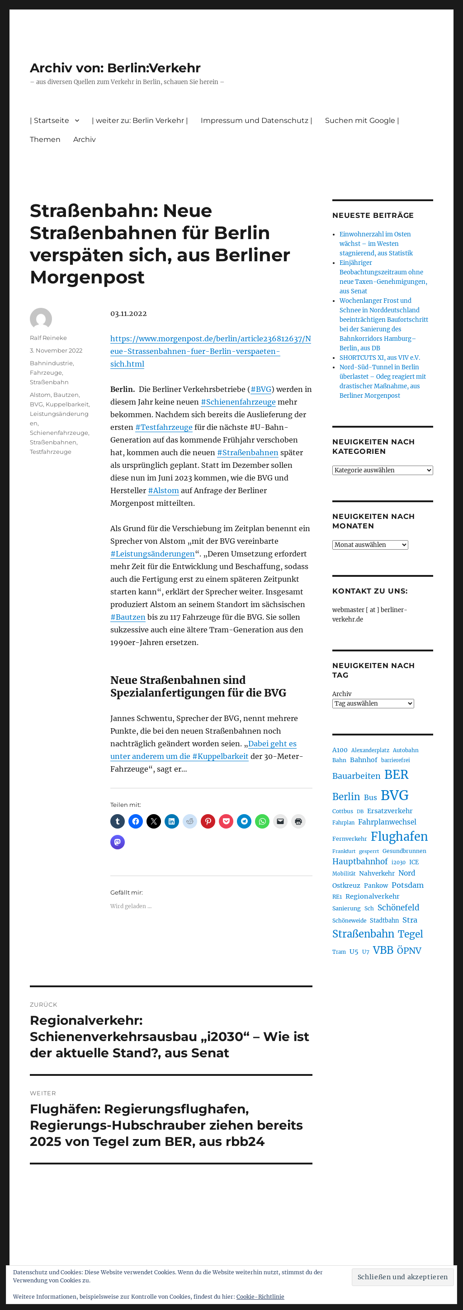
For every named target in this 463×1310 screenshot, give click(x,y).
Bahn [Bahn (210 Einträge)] (339, 760)
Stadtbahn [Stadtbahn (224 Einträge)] (384, 920)
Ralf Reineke (48, 337)
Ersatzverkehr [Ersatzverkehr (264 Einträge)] (390, 811)
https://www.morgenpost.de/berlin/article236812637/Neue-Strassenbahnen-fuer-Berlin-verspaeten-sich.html (210, 351)
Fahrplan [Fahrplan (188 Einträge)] (343, 823)
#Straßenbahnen (248, 452)
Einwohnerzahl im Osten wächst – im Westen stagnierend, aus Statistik (376, 244)
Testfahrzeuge (50, 451)
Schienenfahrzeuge (59, 432)
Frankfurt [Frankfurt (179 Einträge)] (343, 851)
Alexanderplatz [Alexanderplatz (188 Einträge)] (370, 750)
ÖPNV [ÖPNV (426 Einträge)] (409, 950)
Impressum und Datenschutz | (256, 120)
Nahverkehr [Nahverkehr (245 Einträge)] (377, 873)
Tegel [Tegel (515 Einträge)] (410, 934)
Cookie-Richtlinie (260, 1296)
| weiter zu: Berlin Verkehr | (140, 120)
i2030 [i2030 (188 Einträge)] (399, 862)
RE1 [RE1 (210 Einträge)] (337, 896)
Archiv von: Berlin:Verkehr (115, 67)
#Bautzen (128, 617)
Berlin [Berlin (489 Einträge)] (346, 797)
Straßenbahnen (53, 442)
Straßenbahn (49, 382)
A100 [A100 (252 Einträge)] (340, 750)
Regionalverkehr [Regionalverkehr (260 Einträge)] (372, 896)
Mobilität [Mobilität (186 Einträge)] (343, 874)
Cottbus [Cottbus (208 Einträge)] (342, 811)
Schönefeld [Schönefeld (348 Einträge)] (399, 908)
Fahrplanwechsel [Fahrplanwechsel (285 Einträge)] (387, 822)
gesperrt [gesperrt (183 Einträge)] (369, 851)
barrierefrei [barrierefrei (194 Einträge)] (395, 760)
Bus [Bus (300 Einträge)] (370, 797)
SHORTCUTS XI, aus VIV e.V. (380, 358)
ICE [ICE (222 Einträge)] (414, 862)
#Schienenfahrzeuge (238, 401)
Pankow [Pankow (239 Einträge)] (376, 886)
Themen (45, 139)
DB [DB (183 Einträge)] (360, 812)
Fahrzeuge (46, 372)
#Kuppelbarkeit (220, 756)
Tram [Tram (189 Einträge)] (339, 952)
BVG (36, 404)
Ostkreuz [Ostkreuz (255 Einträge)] (346, 885)
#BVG (260, 389)
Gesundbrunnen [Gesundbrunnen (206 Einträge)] (404, 851)
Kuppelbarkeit (67, 404)
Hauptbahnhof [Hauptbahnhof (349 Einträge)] (360, 862)
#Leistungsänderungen (152, 553)
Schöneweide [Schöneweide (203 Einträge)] (349, 920)
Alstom (40, 394)
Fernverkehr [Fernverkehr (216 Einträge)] (349, 838)
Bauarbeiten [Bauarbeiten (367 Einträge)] (356, 776)
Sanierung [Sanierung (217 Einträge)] (346, 908)
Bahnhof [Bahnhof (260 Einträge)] (364, 760)
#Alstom (163, 490)
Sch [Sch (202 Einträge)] (369, 908)
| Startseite (49, 120)
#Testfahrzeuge (164, 427)
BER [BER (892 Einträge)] (396, 774)
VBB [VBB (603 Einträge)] (383, 950)
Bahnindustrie (51, 363)
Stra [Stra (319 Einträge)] (409, 919)
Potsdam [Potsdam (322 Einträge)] (408, 885)
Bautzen (66, 394)
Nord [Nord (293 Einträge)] (407, 873)
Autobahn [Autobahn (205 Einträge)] (406, 750)
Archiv (84, 139)
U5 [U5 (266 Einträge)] (354, 951)
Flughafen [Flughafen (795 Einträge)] (399, 836)
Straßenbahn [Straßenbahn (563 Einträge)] (363, 934)
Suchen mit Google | (362, 120)
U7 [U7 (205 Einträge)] (365, 951)
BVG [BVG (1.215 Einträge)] (395, 795)
